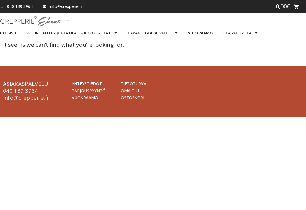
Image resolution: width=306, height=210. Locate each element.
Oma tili (130, 90)
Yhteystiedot (87, 83)
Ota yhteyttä (240, 33)
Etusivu (8, 33)
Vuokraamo (200, 33)
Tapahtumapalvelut (153, 33)
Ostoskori (132, 97)
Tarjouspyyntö (89, 90)
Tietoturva (133, 83)
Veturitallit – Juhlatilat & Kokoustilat (72, 33)
